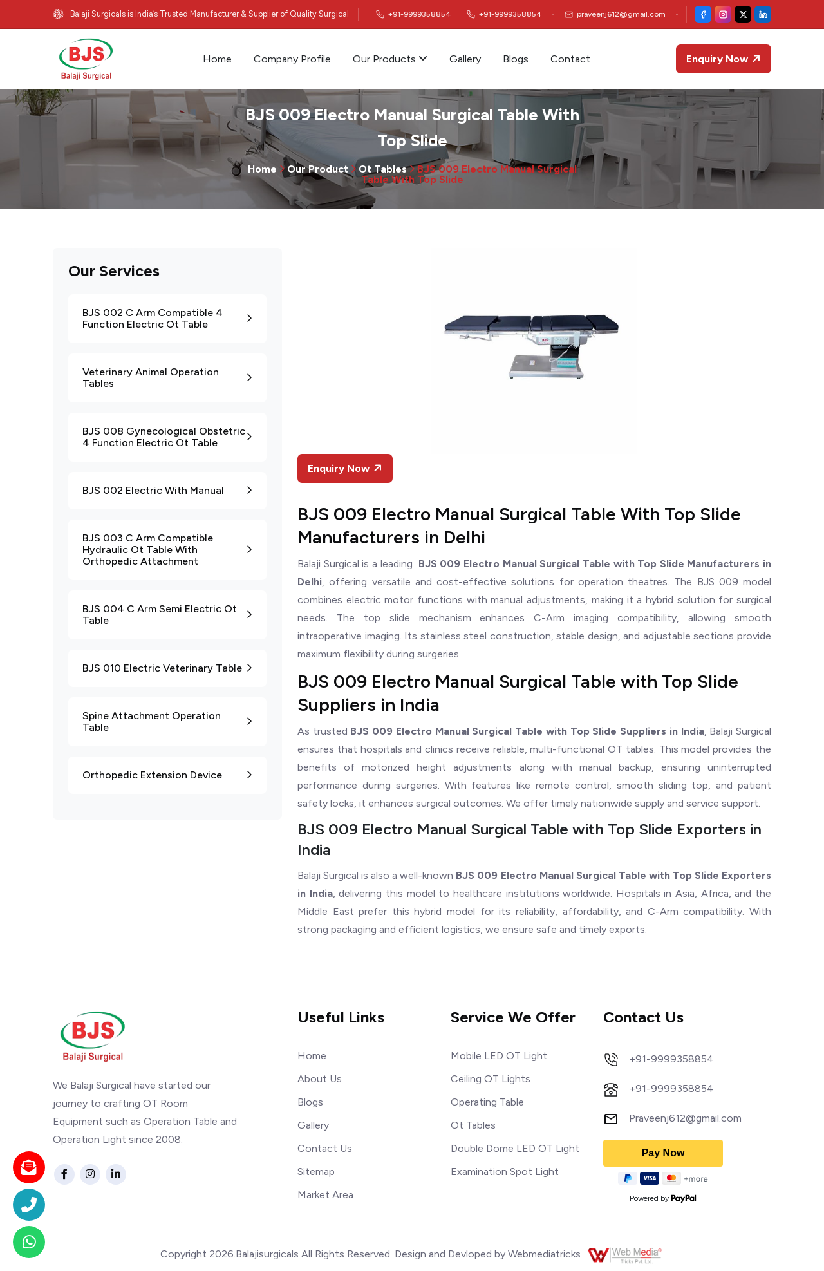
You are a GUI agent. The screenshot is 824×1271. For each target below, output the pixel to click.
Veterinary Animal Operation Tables (167, 378)
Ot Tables (383, 169)
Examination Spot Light (505, 1171)
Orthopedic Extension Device (167, 775)
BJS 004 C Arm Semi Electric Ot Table (167, 614)
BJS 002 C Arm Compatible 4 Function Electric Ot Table (167, 318)
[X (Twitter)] (743, 14)
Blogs (516, 59)
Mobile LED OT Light (499, 1056)
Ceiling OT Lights (490, 1079)
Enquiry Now (724, 59)
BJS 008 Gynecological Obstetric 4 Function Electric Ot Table (167, 437)
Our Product (317, 169)
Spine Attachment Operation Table (167, 721)
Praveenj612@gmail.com (685, 1118)
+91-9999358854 (671, 1059)
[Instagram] (723, 14)
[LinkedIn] (762, 14)
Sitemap (316, 1171)
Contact (570, 59)
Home (217, 59)
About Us (319, 1079)
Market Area (325, 1195)
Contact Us (324, 1148)
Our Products (390, 59)
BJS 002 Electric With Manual (167, 490)
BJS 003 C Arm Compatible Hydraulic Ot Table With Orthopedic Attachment (167, 549)
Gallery (465, 59)
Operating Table (487, 1102)
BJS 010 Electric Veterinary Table (167, 668)
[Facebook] (703, 14)
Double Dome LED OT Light (515, 1148)
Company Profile (292, 59)
